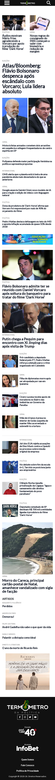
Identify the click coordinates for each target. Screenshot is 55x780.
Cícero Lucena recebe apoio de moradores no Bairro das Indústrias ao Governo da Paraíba (35, 400)
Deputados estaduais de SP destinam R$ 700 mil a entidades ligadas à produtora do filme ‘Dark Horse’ (36, 510)
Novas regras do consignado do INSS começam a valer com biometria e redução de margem (40, 43)
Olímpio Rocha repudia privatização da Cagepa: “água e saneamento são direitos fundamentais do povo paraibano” (35, 488)
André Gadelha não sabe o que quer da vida (26, 627)
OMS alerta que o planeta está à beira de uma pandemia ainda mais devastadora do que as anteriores (24, 177)
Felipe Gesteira (8, 624)
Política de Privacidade (27, 770)
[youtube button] (35, 717)
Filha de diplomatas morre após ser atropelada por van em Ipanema (35, 381)
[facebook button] (19, 717)
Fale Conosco (27, 765)
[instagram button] (25, 717)
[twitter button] (30, 717)
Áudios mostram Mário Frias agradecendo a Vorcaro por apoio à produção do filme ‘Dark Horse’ (13, 42)
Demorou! (8, 616)
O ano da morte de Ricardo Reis (20, 648)
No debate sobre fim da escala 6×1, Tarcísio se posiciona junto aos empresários (35, 467)
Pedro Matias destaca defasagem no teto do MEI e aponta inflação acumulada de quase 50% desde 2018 (26, 224)
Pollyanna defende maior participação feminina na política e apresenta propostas (27, 162)
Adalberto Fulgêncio (11, 603)
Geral (32, 32)
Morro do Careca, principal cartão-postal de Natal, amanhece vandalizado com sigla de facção (27, 585)
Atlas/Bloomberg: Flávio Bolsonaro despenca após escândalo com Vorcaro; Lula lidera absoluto (23, 78)
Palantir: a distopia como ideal (19, 637)
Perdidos (7, 606)
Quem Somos (27, 759)
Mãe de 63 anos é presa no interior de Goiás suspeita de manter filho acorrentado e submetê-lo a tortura (34, 421)
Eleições (6, 61)
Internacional (8, 171)
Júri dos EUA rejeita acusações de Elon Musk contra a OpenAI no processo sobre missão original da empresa (35, 447)
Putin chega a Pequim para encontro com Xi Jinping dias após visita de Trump (24, 342)
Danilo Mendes (8, 634)
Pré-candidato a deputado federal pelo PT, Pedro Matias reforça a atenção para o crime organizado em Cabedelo (35, 361)
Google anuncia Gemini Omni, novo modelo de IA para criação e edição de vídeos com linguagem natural (26, 193)
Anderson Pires (9, 613)
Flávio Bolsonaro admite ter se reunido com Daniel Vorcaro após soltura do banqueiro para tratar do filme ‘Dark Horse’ (26, 291)
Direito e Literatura (11, 645)
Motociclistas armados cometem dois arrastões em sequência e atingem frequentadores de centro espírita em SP (27, 148)
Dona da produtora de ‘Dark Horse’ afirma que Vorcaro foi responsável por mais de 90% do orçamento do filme (25, 208)
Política (5, 32)
